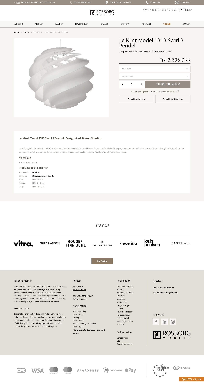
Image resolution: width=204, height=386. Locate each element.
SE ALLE (102, 260)
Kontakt (146, 24)
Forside (16, 32)
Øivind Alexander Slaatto (43, 176)
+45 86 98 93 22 (167, 287)
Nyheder (18, 24)
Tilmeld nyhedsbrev (125, 321)
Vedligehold (121, 302)
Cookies (120, 308)
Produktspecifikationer (173, 99)
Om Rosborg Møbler (125, 286)
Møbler (39, 24)
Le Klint (36, 32)
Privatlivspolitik (123, 318)
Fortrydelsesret (123, 315)
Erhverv (125, 24)
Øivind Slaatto (91, 138)
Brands (104, 24)
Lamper (59, 24)
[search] (160, 10)
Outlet (186, 24)
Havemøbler (81, 24)
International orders (125, 292)
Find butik (121, 295)
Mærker (26, 32)
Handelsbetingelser (125, 312)
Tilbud (166, 24)
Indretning (121, 299)
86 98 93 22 (169, 91)
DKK (180, 9)
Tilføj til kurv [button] (168, 84)
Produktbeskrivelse (136, 99)
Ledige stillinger (123, 305)
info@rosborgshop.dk (167, 292)
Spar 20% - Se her (191, 379)
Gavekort (121, 324)
